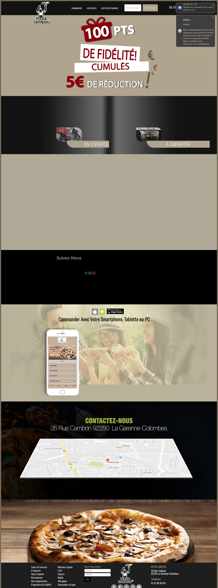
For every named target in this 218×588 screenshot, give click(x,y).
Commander (76, 8)
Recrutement (37, 577)
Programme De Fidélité (41, 584)
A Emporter (36, 570)
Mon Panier (150, 8)
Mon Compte (133, 8)
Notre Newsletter (92, 567)
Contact (61, 574)
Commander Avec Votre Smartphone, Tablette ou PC (104, 319)
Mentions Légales (65, 567)
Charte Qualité (37, 574)
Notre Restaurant (109, 8)
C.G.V (60, 570)
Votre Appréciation (39, 581)
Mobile (60, 577)
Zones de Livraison (39, 567)
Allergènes (62, 581)
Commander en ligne (66, 584)
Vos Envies (92, 8)
